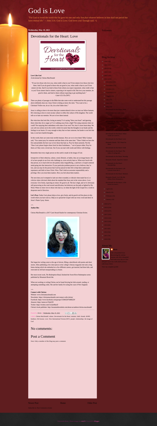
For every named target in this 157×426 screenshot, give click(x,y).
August (108, 96)
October (109, 89)
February (109, 196)
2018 (106, 211)
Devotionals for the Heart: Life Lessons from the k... (115, 169)
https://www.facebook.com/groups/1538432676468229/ (56, 300)
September (109, 92)
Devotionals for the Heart (62, 316)
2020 (106, 204)
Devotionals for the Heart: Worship (117, 156)
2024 (106, 68)
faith (78, 316)
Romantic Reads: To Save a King (116, 127)
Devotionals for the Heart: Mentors (117, 174)
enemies (73, 316)
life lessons (40, 319)
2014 (106, 225)
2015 (106, 221)
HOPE (88, 316)
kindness (33, 319)
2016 (106, 218)
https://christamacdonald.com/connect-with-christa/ (56, 297)
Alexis (115, 249)
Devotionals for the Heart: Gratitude (117, 130)
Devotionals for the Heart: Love (116, 139)
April (108, 189)
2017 (106, 214)
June (107, 103)
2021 (106, 79)
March (108, 192)
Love (46, 319)
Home (63, 403)
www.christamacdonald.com (46, 295)
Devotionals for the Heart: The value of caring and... (115, 152)
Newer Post (33, 403)
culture (51, 316)
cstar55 (83, 421)
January (108, 199)
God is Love (46, 11)
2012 (106, 232)
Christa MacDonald (42, 316)
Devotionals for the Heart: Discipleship (114, 164)
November (109, 85)
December (109, 82)
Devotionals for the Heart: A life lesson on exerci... (116, 183)
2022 (106, 75)
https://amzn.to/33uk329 (45, 302)
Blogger (96, 421)
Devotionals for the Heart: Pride (116, 109)
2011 (106, 235)
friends (83, 316)
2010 (106, 239)
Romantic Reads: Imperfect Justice (117, 160)
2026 (106, 61)
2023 (106, 72)
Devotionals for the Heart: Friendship (114, 122)
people (73, 319)
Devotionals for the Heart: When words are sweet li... (116, 134)
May (107, 107)
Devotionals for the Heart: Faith (116, 148)
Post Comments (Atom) (44, 408)
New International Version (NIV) (59, 319)
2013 (106, 228)
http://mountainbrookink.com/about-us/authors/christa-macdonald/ (70, 307)
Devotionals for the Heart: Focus (116, 118)
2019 (106, 207)
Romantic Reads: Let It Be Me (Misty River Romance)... (115, 178)
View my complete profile (110, 267)
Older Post (92, 403)
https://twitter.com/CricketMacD (47, 305)
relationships (80, 319)
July (107, 100)
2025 (106, 65)
